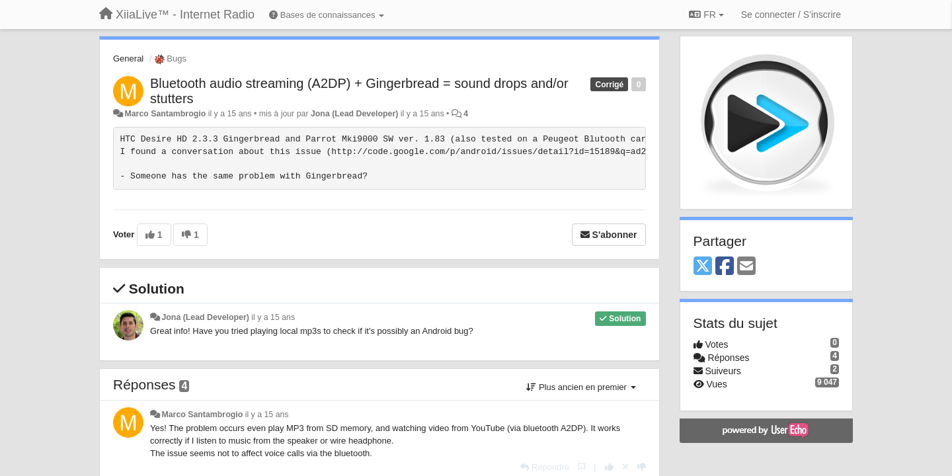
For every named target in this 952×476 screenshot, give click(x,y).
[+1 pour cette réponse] (609, 467)
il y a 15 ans (273, 317)
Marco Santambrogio (165, 113)
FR (706, 14)
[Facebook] (724, 266)
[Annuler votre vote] (625, 467)
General (128, 58)
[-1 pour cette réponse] (641, 467)
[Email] (746, 266)
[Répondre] (544, 467)
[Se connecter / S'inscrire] (791, 14)
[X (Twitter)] (703, 266)
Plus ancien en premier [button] (580, 387)
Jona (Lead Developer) (354, 113)
